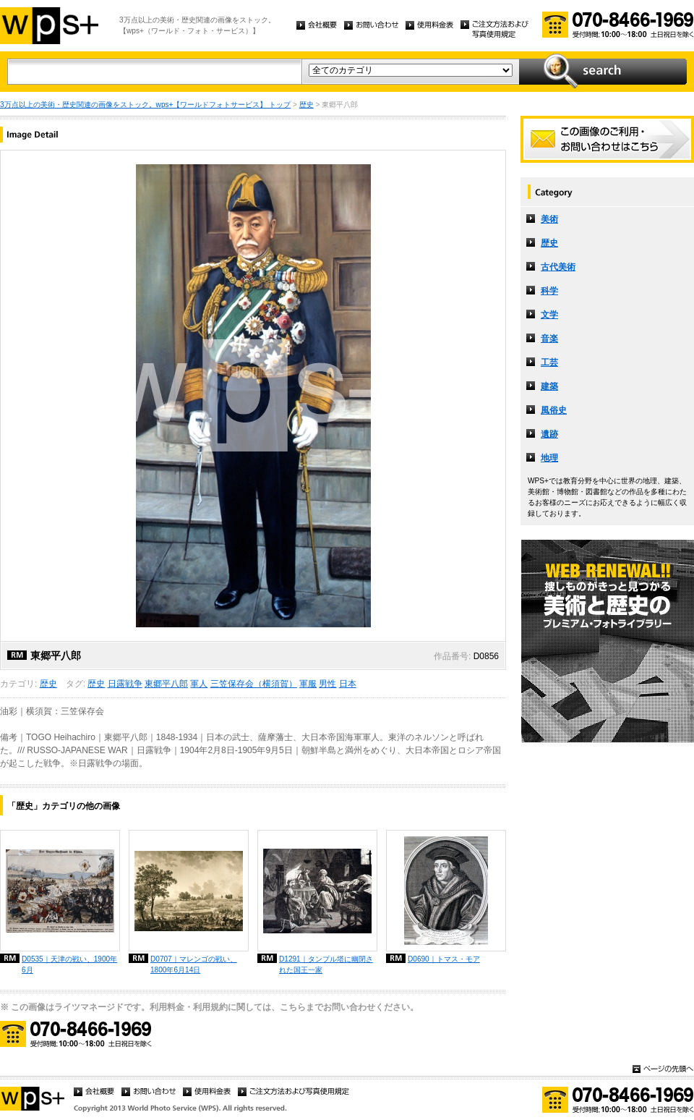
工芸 (549, 362)
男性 (327, 684)
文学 (549, 315)
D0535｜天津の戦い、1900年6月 (69, 964)
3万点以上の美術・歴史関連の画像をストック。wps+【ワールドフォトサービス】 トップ (145, 105)
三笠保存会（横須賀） (253, 684)
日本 (347, 684)
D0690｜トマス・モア (444, 959)
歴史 (306, 105)
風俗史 (554, 410)
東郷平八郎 (166, 684)
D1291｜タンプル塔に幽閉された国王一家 (326, 964)
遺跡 (549, 434)
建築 (549, 386)
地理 (549, 458)
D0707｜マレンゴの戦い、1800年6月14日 (193, 964)
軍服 (308, 684)
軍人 (198, 684)
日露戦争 (125, 684)
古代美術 (558, 267)
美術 (549, 219)
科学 (549, 291)
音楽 (549, 339)
